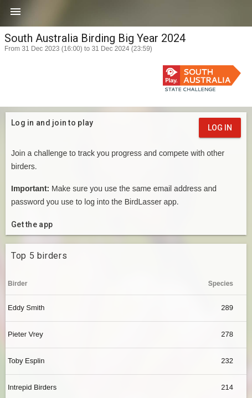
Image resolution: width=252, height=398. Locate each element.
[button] (15, 15)
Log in (220, 127)
